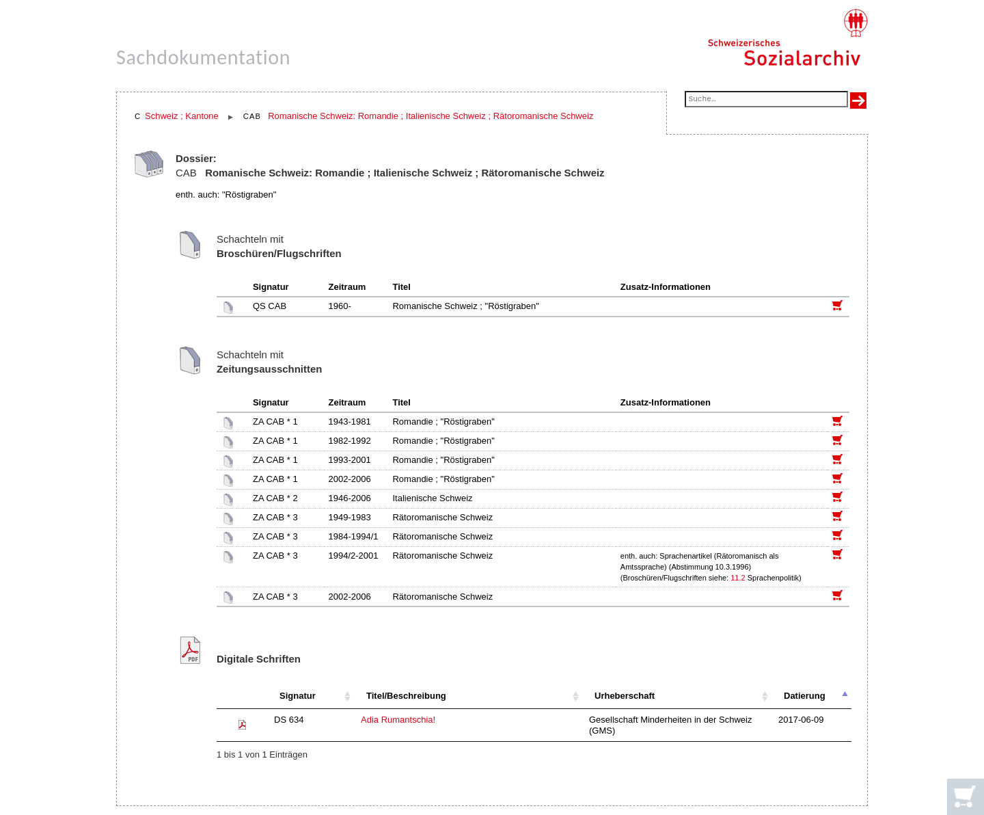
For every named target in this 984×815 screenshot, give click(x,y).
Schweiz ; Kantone (182, 116)
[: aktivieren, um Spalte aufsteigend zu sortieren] (242, 696)
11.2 (737, 578)
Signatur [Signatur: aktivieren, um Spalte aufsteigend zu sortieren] (297, 696)
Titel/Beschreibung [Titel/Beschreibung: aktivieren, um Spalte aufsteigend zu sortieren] (406, 696)
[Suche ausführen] (858, 100)
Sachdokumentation (203, 57)
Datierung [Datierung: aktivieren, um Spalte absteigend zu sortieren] (804, 696)
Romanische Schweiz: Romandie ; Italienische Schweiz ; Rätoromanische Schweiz (430, 116)
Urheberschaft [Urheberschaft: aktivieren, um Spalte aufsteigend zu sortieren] (624, 696)
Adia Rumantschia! (398, 719)
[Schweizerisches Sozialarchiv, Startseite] (787, 37)
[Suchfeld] (766, 100)
